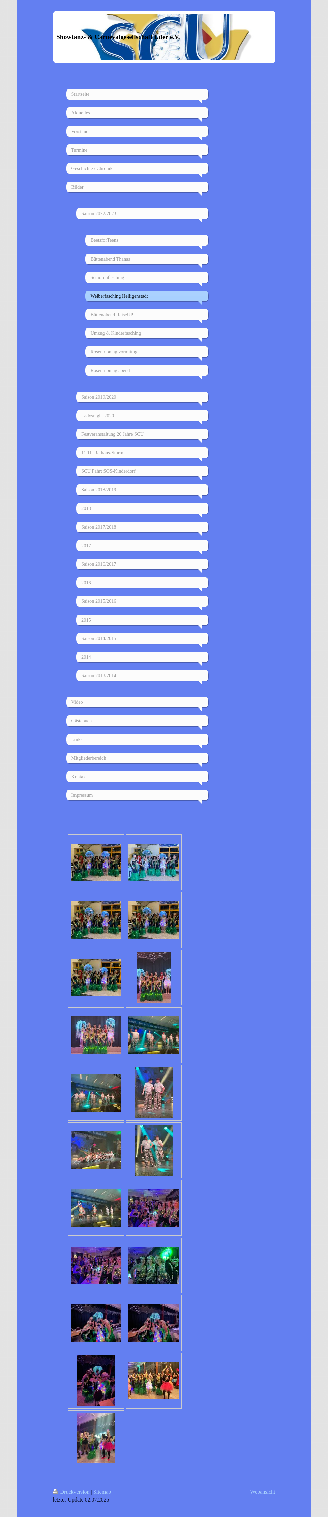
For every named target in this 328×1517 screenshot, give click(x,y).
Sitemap (102, 1492)
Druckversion (72, 1492)
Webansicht (262, 1492)
